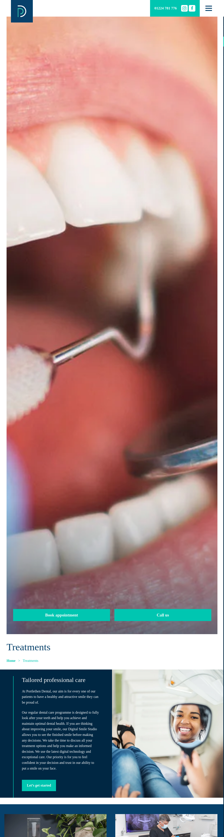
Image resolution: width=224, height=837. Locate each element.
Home (11, 661)
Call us (163, 615)
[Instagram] (184, 8)
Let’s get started (39, 785)
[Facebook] (192, 8)
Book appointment (61, 615)
